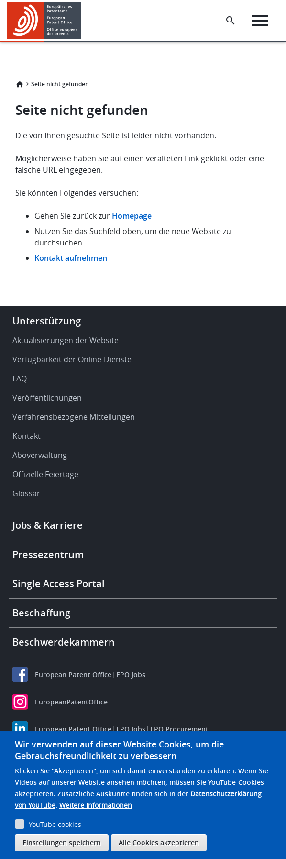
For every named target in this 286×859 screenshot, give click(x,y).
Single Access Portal (58, 583)
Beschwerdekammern (63, 642)
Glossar (26, 493)
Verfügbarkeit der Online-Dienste (72, 359)
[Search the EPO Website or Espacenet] (230, 20)
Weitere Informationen (95, 805)
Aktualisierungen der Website (65, 340)
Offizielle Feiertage (45, 474)
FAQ (19, 378)
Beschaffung (41, 612)
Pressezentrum (48, 554)
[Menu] (260, 20)
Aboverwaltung (39, 455)
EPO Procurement (179, 729)
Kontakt (26, 436)
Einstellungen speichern (61, 842)
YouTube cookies (55, 824)
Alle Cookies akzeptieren (159, 842)
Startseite (19, 84)
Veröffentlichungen (47, 397)
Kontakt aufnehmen (70, 258)
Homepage (133, 216)
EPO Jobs (130, 674)
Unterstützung (46, 320)
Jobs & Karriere (47, 525)
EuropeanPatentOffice (71, 701)
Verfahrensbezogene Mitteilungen (73, 417)
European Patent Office (73, 674)
